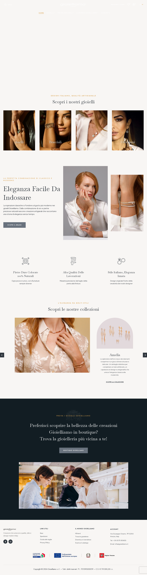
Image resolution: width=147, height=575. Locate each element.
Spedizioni (43, 536)
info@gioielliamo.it (121, 544)
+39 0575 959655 (119, 540)
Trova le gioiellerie (81, 537)
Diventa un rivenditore (83, 540)
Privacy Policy (45, 543)
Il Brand (78, 533)
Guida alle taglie (46, 539)
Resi (41, 533)
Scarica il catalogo (81, 543)
